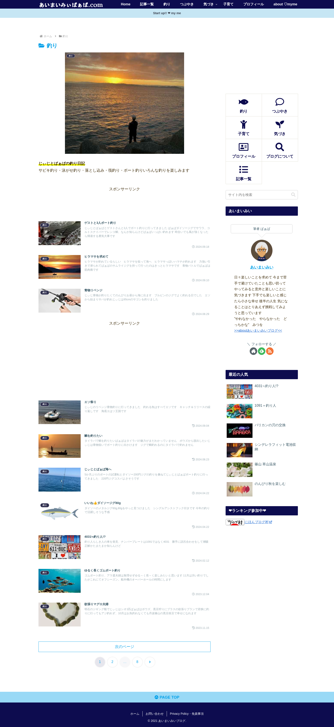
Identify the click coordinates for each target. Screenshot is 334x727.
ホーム (134, 713)
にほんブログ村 (249, 522)
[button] (293, 194)
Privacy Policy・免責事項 (187, 713)
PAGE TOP (167, 697)
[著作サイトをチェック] (253, 351)
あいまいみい (261, 267)
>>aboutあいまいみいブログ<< (258, 330)
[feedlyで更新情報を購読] (261, 351)
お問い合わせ (155, 713)
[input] (262, 194)
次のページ (124, 647)
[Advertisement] (124, 202)
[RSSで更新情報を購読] (270, 351)
